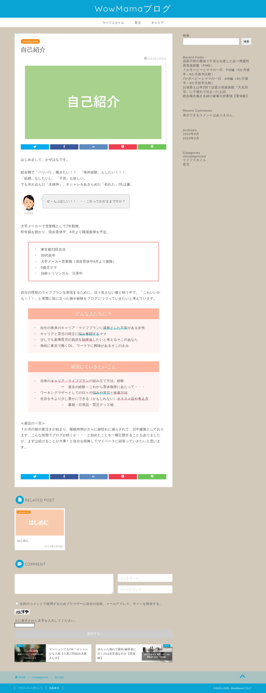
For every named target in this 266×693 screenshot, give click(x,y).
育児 (138, 23)
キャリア (157, 23)
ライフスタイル (113, 23)
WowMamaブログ (133, 8)
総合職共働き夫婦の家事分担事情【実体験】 (216, 96)
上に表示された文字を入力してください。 (46, 620)
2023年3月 (191, 134)
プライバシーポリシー (30, 688)
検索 (186, 35)
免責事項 (54, 688)
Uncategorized (30, 41)
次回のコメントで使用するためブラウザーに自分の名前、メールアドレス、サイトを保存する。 (91, 603)
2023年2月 (191, 138)
